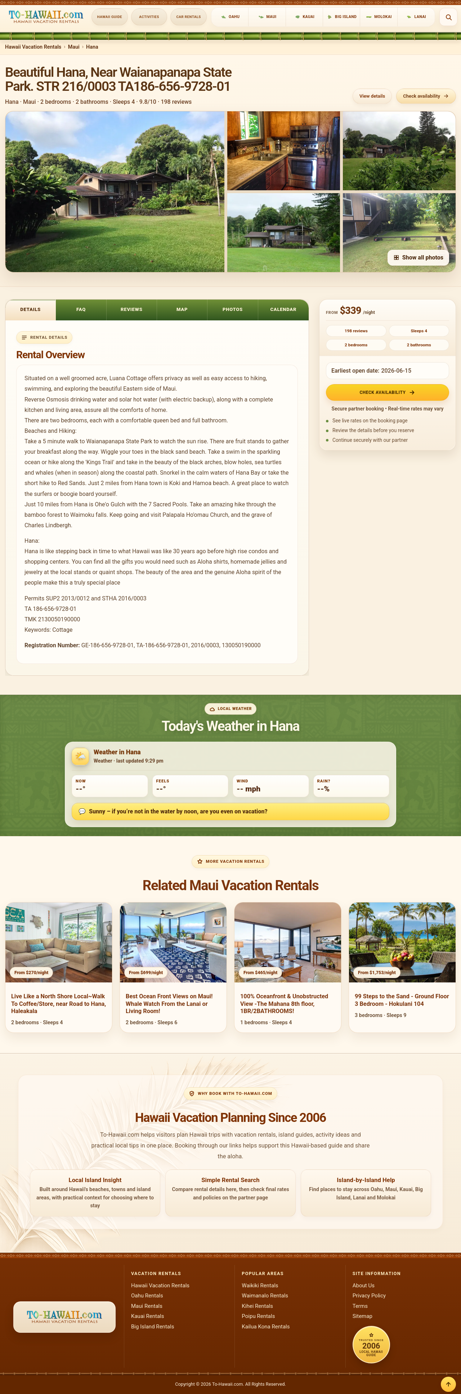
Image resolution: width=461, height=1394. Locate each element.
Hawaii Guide (109, 17)
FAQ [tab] (81, 309)
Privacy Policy (369, 1295)
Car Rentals (188, 17)
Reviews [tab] (132, 309)
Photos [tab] (233, 309)
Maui (74, 47)
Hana (92, 47)
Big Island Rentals (152, 1326)
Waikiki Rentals (260, 1285)
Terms (360, 1306)
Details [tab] (30, 309)
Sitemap (362, 1316)
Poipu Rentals (258, 1316)
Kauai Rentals (147, 1316)
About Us (364, 1285)
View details (372, 96)
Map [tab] (182, 309)
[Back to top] (448, 1384)
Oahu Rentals (147, 1295)
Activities (149, 17)
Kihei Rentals (257, 1306)
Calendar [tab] (283, 309)
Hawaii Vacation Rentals (33, 47)
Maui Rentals (146, 1306)
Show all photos (418, 257)
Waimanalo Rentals (265, 1295)
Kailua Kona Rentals (266, 1326)
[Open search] (448, 17)
